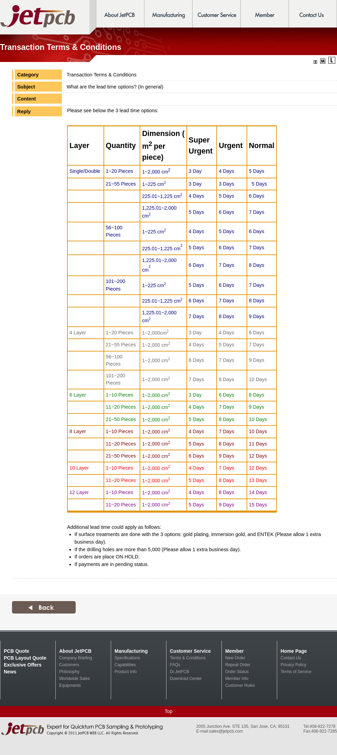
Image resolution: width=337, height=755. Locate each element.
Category (28, 74)
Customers (69, 664)
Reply (24, 111)
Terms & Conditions (188, 658)
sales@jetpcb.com (226, 731)
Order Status (237, 671)
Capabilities (125, 664)
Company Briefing (75, 658)
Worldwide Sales (74, 678)
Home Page (294, 651)
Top (168, 711)
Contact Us (291, 658)
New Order (235, 658)
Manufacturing (131, 651)
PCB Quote (16, 651)
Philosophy (69, 671)
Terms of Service (296, 671)
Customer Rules (240, 685)
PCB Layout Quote (25, 658)
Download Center (186, 678)
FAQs (175, 664)
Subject (26, 87)
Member (234, 651)
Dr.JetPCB (179, 671)
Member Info (236, 678)
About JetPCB (75, 651)
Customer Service (190, 651)
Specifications (127, 658)
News (10, 671)
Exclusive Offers (23, 665)
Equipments (70, 685)
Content (26, 99)
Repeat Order (237, 664)
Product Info (126, 671)
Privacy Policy (293, 664)
